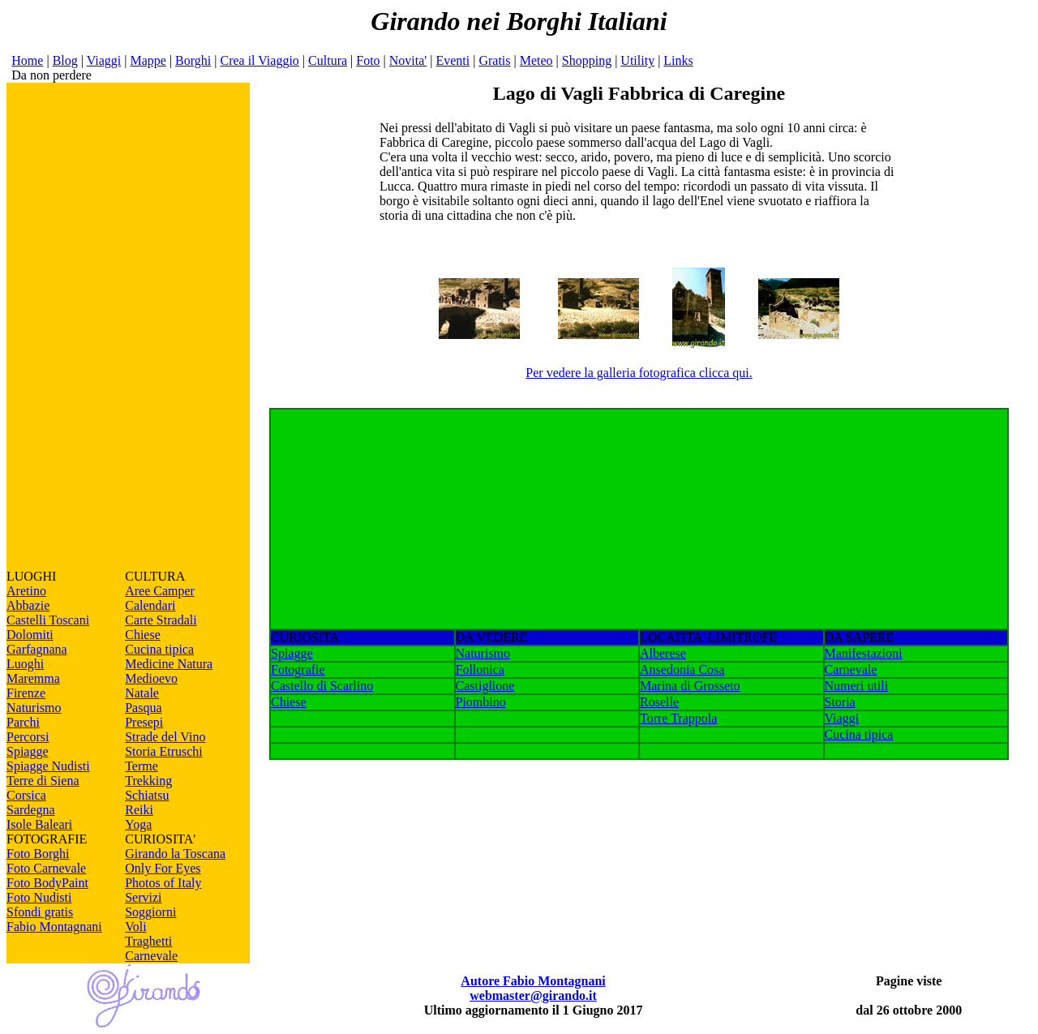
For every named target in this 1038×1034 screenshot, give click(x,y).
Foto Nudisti (38, 897)
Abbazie (27, 605)
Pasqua (143, 707)
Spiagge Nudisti (48, 766)
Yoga (138, 824)
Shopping (586, 60)
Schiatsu (147, 795)
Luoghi (25, 664)
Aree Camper (160, 591)
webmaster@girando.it (533, 995)
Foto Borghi (38, 853)
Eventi (452, 60)
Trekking (148, 780)
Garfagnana (36, 649)
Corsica (26, 795)
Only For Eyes (162, 868)
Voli (135, 926)
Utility (637, 60)
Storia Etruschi (164, 751)
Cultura (327, 60)
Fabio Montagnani (54, 926)
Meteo (536, 60)
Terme (141, 766)
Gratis (494, 60)
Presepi (144, 722)
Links (678, 60)
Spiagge (27, 751)
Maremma (33, 678)
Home (27, 60)
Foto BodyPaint (47, 883)
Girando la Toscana (175, 853)
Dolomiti (30, 634)
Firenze (25, 693)
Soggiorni (150, 912)
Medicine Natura (168, 664)
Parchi (23, 722)
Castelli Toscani (47, 620)
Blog (65, 60)
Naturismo (34, 707)
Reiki (139, 810)
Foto (368, 60)
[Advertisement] (128, 326)
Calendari (150, 605)
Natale (142, 693)
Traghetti (148, 941)
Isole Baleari (39, 824)
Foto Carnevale (46, 868)
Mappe (147, 60)
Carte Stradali (160, 620)
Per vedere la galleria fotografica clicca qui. (638, 373)
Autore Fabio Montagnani (533, 981)
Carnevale (151, 956)
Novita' (408, 60)
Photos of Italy (163, 883)
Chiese (143, 634)
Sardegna (30, 810)
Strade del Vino (165, 737)
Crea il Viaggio (259, 60)
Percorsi (27, 737)
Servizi (143, 897)
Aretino (26, 591)
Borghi (193, 60)
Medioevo (151, 678)
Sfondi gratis (39, 912)
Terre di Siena (42, 780)
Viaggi (104, 60)
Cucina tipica (159, 649)
